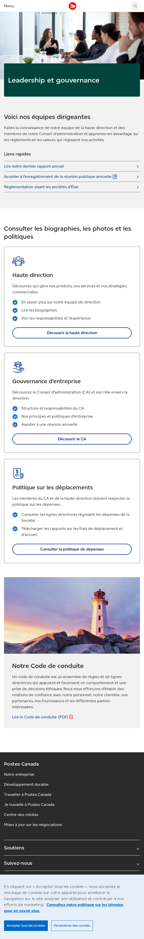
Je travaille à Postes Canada (29, 804)
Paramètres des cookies (72, 925)
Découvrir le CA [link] (72, 439)
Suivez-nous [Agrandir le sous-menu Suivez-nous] (72, 863)
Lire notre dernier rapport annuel (34, 166)
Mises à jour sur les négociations (33, 824)
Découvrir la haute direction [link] (72, 332)
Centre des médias (21, 814)
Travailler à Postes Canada (27, 794)
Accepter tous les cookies (26, 925)
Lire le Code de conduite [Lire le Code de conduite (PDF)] (43, 717)
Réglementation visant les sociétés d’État (41, 186)
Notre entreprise (19, 774)
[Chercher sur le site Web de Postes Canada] (135, 6)
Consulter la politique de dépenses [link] (72, 549)
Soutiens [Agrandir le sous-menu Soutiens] (72, 848)
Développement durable (26, 784)
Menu (9, 6)
